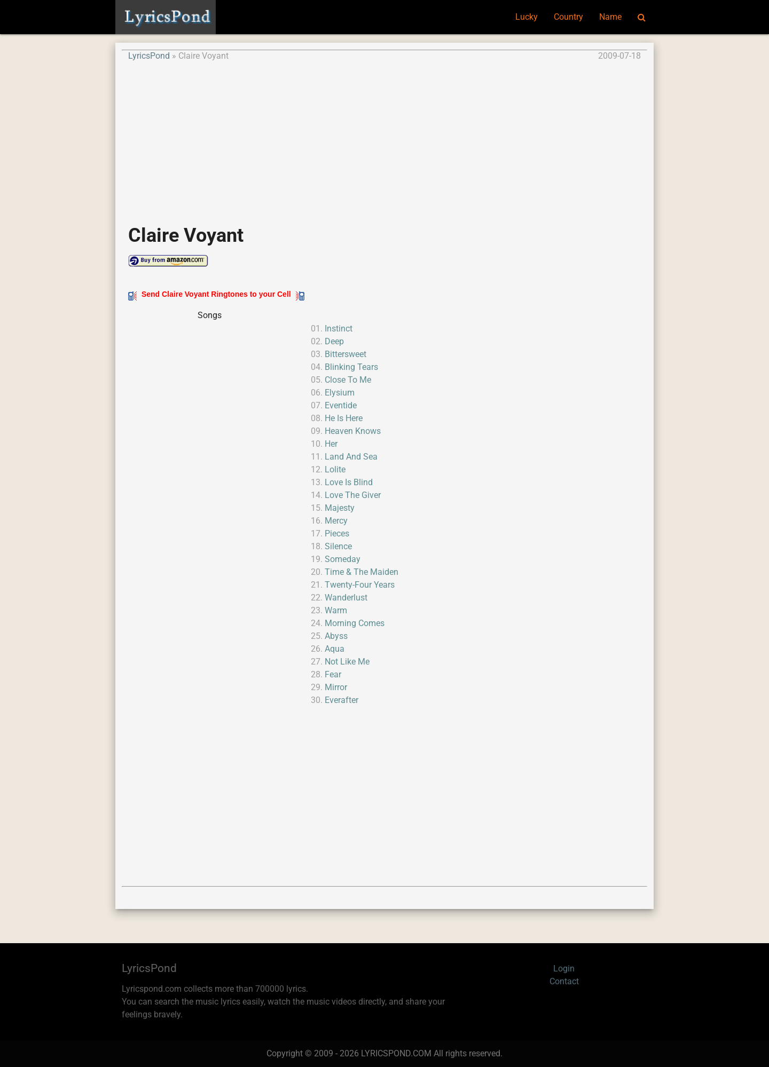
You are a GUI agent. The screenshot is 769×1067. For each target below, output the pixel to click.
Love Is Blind (349, 482)
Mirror (336, 687)
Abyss (336, 636)
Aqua (334, 649)
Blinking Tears (351, 367)
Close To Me (348, 380)
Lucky (526, 17)
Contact (564, 981)
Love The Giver (353, 495)
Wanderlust (346, 597)
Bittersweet (345, 354)
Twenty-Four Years (360, 585)
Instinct (338, 328)
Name (610, 17)
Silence (338, 546)
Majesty (340, 508)
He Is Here (344, 418)
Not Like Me (347, 662)
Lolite (335, 469)
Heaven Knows (353, 431)
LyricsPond (149, 56)
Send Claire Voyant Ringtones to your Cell (216, 294)
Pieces (337, 533)
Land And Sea (351, 457)
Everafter (341, 700)
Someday (342, 559)
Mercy (336, 521)
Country (568, 17)
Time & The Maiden (361, 572)
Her (331, 444)
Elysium (340, 393)
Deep (334, 341)
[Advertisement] (384, 137)
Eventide (341, 405)
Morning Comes (354, 623)
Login (564, 968)
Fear (333, 674)
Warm (336, 610)
